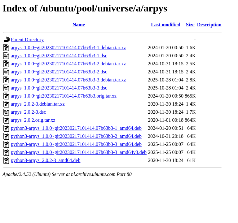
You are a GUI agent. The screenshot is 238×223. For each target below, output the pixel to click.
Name (79, 24)
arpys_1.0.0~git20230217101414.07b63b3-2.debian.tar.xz (68, 63)
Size (190, 24)
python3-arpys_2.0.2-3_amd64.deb (45, 160)
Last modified (165, 24)
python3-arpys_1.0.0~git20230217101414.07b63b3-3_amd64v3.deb (79, 152)
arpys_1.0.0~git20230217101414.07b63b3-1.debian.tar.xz (68, 47)
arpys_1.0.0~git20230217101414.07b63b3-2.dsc (59, 71)
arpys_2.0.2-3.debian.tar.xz (38, 104)
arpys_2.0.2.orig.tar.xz (33, 120)
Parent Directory (27, 39)
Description (209, 24)
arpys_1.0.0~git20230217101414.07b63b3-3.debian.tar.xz (68, 79)
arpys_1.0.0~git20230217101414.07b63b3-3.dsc (59, 87)
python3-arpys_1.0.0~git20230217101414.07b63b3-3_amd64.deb (76, 144)
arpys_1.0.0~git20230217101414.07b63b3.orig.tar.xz (64, 95)
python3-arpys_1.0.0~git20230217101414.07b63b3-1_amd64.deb (76, 128)
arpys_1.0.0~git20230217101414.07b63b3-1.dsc (59, 55)
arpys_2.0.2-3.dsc (28, 112)
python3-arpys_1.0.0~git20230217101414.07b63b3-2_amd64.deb (76, 136)
